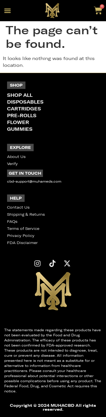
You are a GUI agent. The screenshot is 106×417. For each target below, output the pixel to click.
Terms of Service (23, 228)
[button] (7, 10)
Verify (12, 164)
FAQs (12, 221)
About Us (16, 157)
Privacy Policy (20, 236)
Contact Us (18, 207)
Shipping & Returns (26, 214)
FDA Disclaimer (22, 243)
